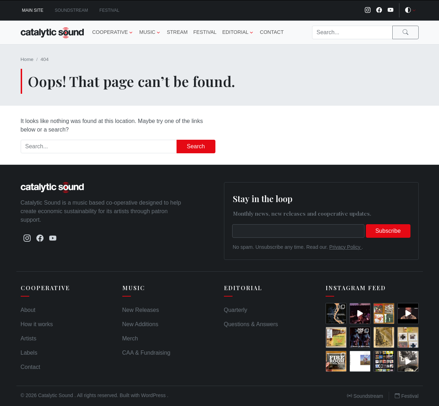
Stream (177, 32)
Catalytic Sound (56, 395)
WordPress (154, 395)
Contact (272, 32)
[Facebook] (379, 10)
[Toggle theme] (410, 10)
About (28, 310)
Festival (109, 10)
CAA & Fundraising (146, 353)
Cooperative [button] (110, 32)
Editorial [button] (235, 32)
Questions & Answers (251, 324)
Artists (28, 338)
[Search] (352, 32)
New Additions (140, 324)
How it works (37, 324)
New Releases (140, 310)
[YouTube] (390, 10)
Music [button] (147, 32)
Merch (130, 338)
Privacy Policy (345, 247)
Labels (29, 353)
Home (27, 59)
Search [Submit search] (196, 146)
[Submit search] (405, 32)
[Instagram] (367, 10)
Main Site (33, 10)
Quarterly (235, 310)
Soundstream (71, 10)
